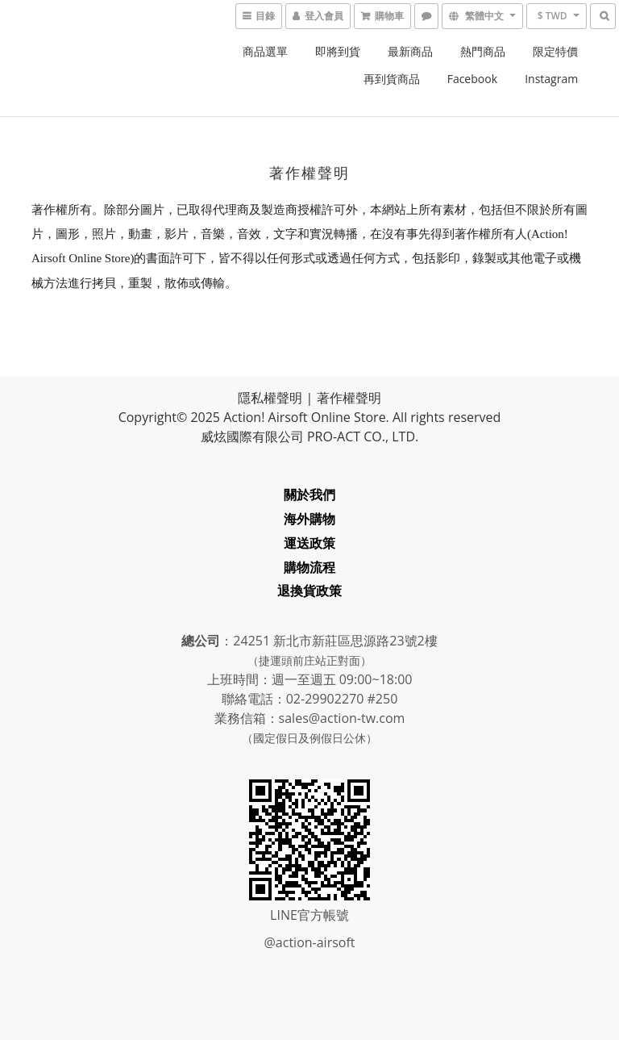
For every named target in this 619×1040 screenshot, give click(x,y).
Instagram (551, 78)
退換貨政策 (309, 590)
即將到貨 (337, 51)
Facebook (472, 78)
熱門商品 (482, 51)
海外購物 (309, 519)
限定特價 (555, 51)
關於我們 (309, 494)
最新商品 (410, 51)
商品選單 (265, 51)
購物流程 (309, 567)
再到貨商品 (392, 78)
